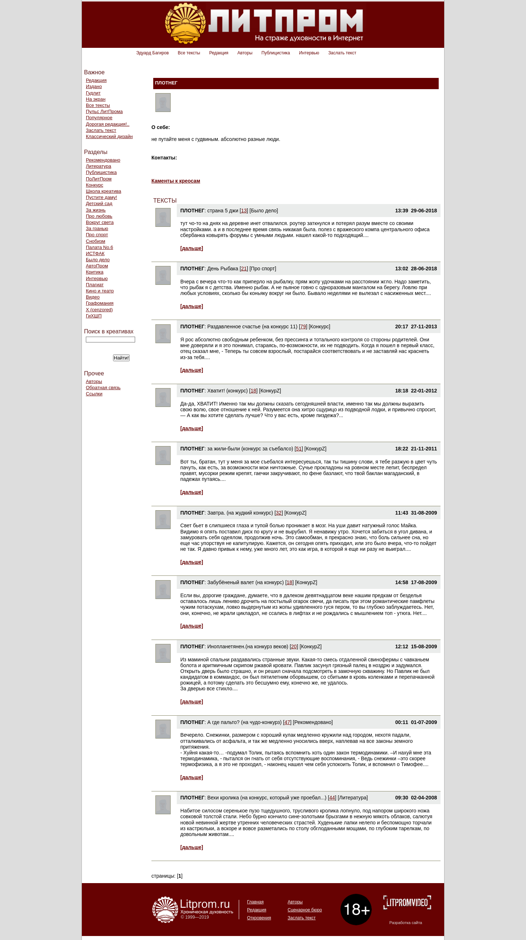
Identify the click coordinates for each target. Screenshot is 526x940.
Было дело (98, 259)
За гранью (97, 228)
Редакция (218, 52)
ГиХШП (94, 316)
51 (299, 449)
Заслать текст (342, 52)
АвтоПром (97, 266)
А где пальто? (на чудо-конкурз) (244, 722)
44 (332, 797)
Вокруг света (100, 222)
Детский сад (99, 203)
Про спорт (97, 234)
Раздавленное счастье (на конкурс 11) (252, 326)
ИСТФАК (95, 253)
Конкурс (94, 185)
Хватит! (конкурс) (227, 391)
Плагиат (95, 284)
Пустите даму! (101, 197)
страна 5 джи (222, 210)
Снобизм (95, 241)
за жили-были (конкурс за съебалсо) (250, 449)
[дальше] (191, 248)
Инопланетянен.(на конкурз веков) (247, 646)
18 (253, 391)
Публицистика (276, 52)
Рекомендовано (103, 160)
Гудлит (93, 93)
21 (244, 268)
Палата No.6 (99, 247)
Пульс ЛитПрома (104, 111)
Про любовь (99, 216)
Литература (98, 166)
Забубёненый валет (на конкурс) (245, 582)
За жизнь (96, 210)
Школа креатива (103, 191)
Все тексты (189, 52)
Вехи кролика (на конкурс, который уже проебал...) (266, 797)
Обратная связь (103, 387)
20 (294, 646)
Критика (94, 272)
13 (244, 210)
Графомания (99, 303)
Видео (93, 297)
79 (303, 326)
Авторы (244, 52)
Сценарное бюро (305, 909)
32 (279, 513)
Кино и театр (100, 291)
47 (287, 722)
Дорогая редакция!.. (107, 124)
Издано (94, 86)
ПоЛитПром (99, 179)
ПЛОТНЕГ (192, 210)
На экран (95, 99)
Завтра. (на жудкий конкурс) (240, 513)
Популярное (99, 117)
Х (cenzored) (99, 309)
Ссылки (94, 393)
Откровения (259, 917)
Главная (255, 901)
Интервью (309, 52)
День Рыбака (222, 268)
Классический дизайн (109, 136)
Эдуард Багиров (152, 52)
